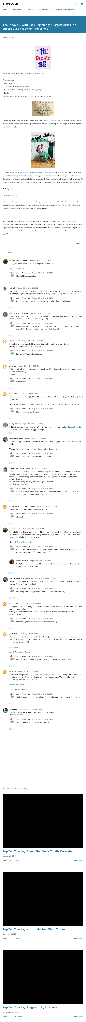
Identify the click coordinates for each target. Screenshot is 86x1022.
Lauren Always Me (23, 273)
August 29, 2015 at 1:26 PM (42, 514)
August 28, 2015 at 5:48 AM (32, 341)
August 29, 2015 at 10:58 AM (31, 709)
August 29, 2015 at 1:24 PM (42, 489)
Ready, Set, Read (24, 542)
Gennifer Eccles (15, 529)
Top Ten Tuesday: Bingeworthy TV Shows (30, 1007)
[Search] (76, 4)
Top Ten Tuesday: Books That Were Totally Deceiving (38, 851)
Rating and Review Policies (63, 10)
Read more (78, 860)
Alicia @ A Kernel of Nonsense (21, 578)
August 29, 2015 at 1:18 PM (42, 351)
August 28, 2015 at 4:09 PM (28, 634)
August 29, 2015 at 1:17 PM (42, 323)
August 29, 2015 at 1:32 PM (42, 618)
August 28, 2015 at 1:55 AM (27, 288)
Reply (12, 282)
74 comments (15, 938)
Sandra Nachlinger (16, 468)
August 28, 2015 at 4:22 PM (28, 671)
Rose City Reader (50, 120)
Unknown (13, 394)
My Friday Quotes (17, 268)
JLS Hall (12, 288)
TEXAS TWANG (23, 484)
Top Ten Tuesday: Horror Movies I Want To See (34, 929)
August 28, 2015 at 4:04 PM (30, 603)
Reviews (30, 10)
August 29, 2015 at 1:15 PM (42, 273)
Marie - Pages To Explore (19, 313)
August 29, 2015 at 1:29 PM (42, 546)
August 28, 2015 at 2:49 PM (33, 529)
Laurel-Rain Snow (16, 438)
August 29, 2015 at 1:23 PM (42, 453)
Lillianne (12, 671)
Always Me (10, 4)
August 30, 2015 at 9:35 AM (40, 561)
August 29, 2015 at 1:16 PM (42, 298)
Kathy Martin (14, 424)
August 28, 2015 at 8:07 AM (28, 366)
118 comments (16, 1016)
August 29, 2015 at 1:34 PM (42, 656)
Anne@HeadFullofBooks (18, 260)
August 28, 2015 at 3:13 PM (44, 578)
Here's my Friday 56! (18, 685)
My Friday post (15, 647)
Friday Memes (35, 346)
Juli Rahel (13, 634)
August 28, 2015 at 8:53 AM (28, 394)
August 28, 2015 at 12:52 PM (36, 468)
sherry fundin (14, 341)
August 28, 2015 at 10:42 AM (35, 438)
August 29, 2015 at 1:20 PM (42, 409)
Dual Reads (13, 603)
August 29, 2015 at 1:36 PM (42, 694)
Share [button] (78, 243)
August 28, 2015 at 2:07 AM (41, 313)
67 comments (15, 860)
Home (5, 10)
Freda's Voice (41, 73)
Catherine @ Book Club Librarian (22, 506)
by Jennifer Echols (37, 172)
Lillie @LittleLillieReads (19, 689)
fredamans (13, 709)
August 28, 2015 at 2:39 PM (47, 506)
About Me (17, 10)
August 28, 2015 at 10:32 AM (32, 424)
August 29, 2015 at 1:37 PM (42, 719)
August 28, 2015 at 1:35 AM (40, 260)
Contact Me (43, 10)
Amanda (12, 366)
